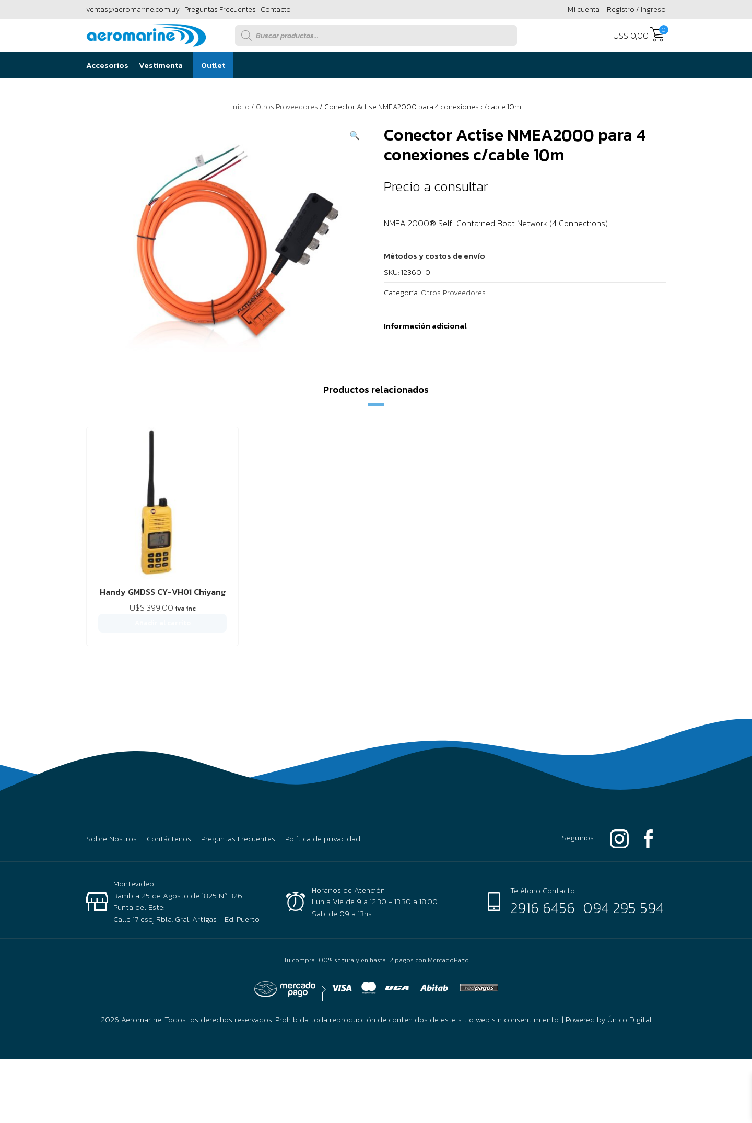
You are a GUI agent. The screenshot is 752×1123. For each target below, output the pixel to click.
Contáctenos (169, 794)
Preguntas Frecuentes (220, 9)
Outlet (213, 65)
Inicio (240, 106)
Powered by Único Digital (609, 975)
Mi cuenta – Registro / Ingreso (617, 9)
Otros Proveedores (287, 106)
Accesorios (107, 65)
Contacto (276, 9)
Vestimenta (161, 65)
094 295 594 (623, 863)
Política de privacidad (322, 794)
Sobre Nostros (111, 794)
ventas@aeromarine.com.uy (133, 9)
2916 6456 (542, 863)
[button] (354, 135)
